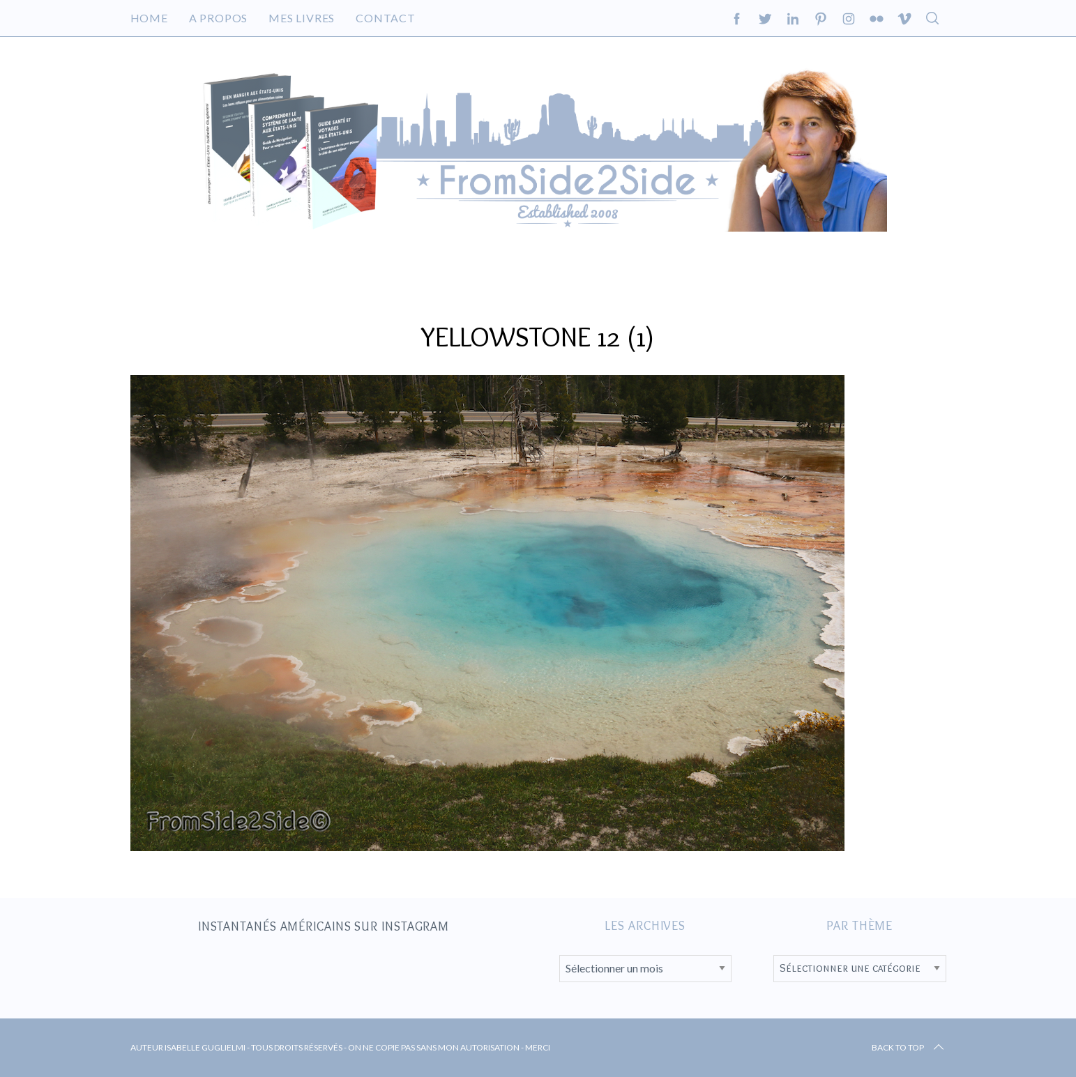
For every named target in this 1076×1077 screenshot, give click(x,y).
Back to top (909, 1047)
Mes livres (301, 17)
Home (149, 17)
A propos (218, 17)
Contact (386, 17)
